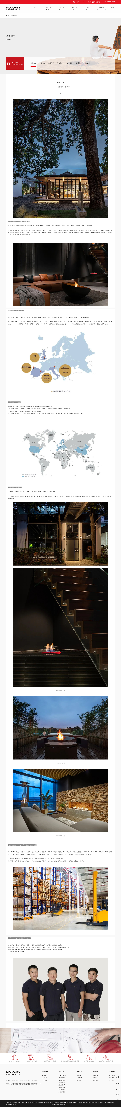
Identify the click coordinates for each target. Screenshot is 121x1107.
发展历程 (51, 63)
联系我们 (78, 63)
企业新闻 (95, 1075)
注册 (78, 2)
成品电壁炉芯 (62, 1082)
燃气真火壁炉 (62, 1087)
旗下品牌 (42, 63)
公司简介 (44, 1080)
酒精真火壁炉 (62, 1080)
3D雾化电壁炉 (62, 1075)
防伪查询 (87, 63)
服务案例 (79, 1075)
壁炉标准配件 (62, 1089)
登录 (74, 2)
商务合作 (111, 1080)
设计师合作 (112, 1075)
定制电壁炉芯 (62, 1085)
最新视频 (95, 1080)
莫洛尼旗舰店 (94, 2)
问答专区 (95, 1077)
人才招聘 (70, 63)
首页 (7, 15)
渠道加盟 (111, 1077)
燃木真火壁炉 (62, 1077)
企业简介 (33, 63)
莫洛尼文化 (60, 63)
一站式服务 (79, 1077)
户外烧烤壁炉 (62, 1092)
